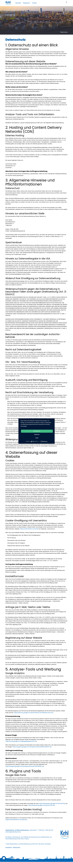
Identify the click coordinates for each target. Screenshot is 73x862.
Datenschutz (16, 848)
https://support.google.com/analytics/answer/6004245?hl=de (32, 747)
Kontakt (59, 3)
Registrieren (51, 3)
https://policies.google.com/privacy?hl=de (41, 805)
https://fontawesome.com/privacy (16, 820)
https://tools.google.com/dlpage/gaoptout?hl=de (21, 741)
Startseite (43, 3)
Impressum (8, 848)
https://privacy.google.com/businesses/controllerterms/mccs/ (33, 713)
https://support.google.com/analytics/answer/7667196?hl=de (24, 766)
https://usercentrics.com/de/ (29, 529)
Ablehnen (37, 434)
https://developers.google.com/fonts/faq (52, 804)
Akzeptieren (36, 431)
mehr (36, 438)
